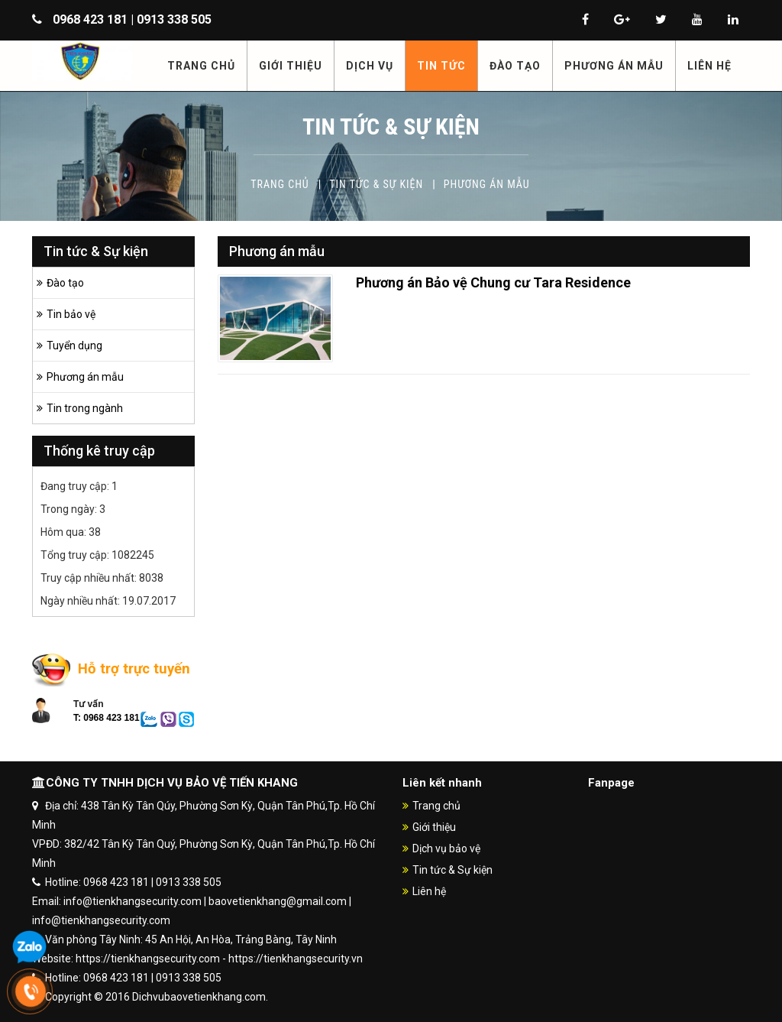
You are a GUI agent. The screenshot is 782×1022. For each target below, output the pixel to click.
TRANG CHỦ (201, 66)
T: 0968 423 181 (106, 717)
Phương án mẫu (487, 184)
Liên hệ (429, 891)
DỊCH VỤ (369, 66)
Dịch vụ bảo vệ (446, 848)
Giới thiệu (434, 827)
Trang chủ (279, 184)
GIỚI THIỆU (290, 66)
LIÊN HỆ (709, 66)
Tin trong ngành (85, 408)
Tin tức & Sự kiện (376, 184)
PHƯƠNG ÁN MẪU (614, 66)
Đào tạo (65, 283)
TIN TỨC (441, 66)
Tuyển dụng (74, 345)
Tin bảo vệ (71, 314)
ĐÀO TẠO (515, 66)
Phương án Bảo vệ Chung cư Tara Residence (493, 282)
